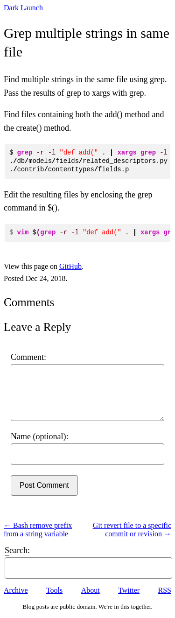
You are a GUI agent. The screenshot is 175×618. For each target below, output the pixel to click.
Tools (54, 590)
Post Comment (44, 485)
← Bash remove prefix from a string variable (38, 529)
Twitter (129, 590)
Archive (16, 590)
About (90, 590)
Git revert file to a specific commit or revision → (132, 529)
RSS (164, 590)
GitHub (70, 266)
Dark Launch (23, 8)
